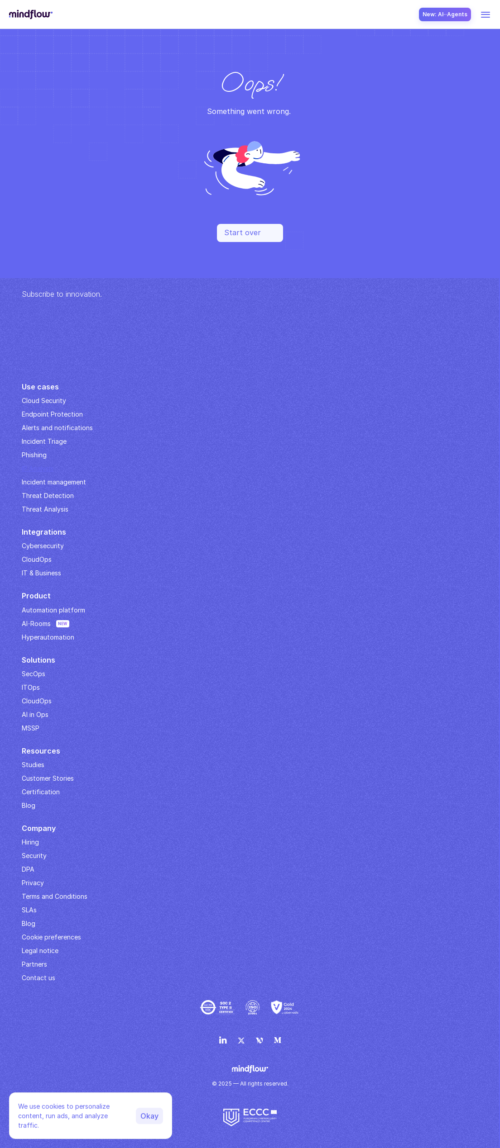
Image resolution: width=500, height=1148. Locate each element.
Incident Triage (44, 441)
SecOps (33, 674)
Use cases (40, 386)
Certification (41, 792)
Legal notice (40, 950)
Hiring (30, 842)
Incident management (54, 482)
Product (36, 595)
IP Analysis (37, 468)
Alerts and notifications (57, 428)
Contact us (38, 978)
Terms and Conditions (54, 896)
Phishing (34, 455)
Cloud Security (44, 400)
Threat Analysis (45, 509)
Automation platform (53, 610)
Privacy (33, 883)
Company (39, 828)
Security (34, 855)
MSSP (30, 728)
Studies (33, 764)
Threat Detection (48, 495)
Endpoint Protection (52, 414)
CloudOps (37, 559)
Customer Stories (48, 778)
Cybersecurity (43, 546)
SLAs (29, 910)
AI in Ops (35, 714)
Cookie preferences (51, 937)
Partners (34, 964)
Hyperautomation (48, 637)
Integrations (44, 531)
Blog (28, 923)
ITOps (31, 687)
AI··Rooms (36, 623)
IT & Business (41, 573)
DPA (28, 869)
